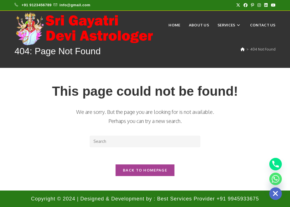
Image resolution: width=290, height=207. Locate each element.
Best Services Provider (187, 199)
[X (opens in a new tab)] (238, 5)
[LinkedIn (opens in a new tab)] (266, 5)
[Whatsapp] (275, 179)
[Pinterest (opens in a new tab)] (252, 5)
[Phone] (275, 164)
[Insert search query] (145, 141)
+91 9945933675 (238, 199)
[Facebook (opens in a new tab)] (245, 5)
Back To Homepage (145, 170)
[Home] (242, 49)
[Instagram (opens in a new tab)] (259, 5)
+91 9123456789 (37, 5)
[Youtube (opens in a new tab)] (272, 5)
